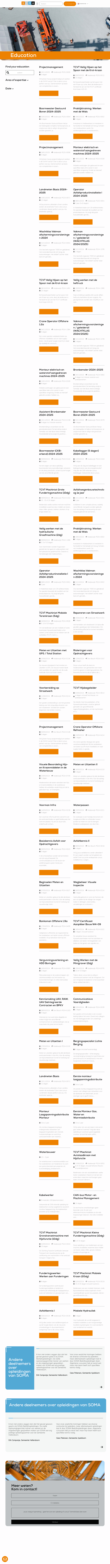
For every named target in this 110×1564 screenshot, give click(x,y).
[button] (37, 3)
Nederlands (82, 4)
